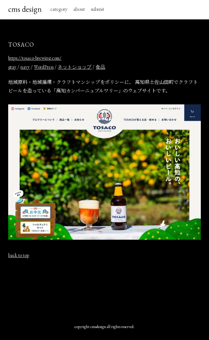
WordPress (44, 67)
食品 (100, 67)
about (79, 9)
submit (97, 9)
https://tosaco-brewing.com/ (34, 58)
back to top (18, 255)
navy (25, 67)
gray (12, 67)
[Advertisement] (104, 291)
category (58, 9)
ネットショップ (74, 67)
